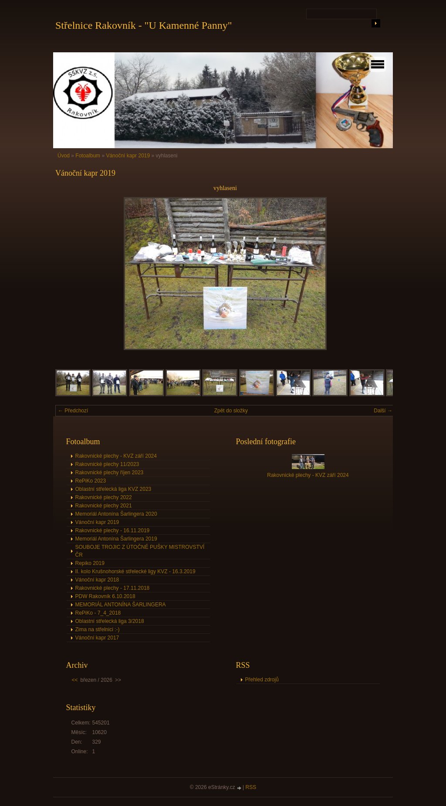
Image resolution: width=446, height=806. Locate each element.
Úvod (63, 156)
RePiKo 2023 (90, 481)
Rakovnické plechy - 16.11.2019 (112, 530)
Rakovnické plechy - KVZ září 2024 (116, 456)
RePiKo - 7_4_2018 (98, 613)
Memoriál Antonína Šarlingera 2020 (116, 514)
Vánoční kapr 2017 (97, 638)
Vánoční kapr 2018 (97, 580)
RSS (251, 787)
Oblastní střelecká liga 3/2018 (109, 621)
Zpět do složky (231, 411)
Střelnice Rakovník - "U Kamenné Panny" (143, 25)
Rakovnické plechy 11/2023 (107, 464)
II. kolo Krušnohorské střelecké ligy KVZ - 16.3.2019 (135, 571)
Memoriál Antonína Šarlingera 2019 (116, 539)
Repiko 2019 (90, 563)
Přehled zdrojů (262, 680)
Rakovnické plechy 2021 (103, 506)
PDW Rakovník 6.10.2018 (105, 596)
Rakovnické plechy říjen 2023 (109, 472)
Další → (383, 411)
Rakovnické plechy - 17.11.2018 (112, 588)
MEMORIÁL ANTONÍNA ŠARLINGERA (120, 605)
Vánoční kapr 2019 (128, 156)
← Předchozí (73, 411)
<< (75, 680)
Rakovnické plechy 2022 (103, 497)
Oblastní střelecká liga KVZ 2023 (113, 489)
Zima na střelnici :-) (97, 629)
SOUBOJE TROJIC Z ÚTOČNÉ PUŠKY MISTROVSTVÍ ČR (140, 551)
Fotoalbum (87, 156)
